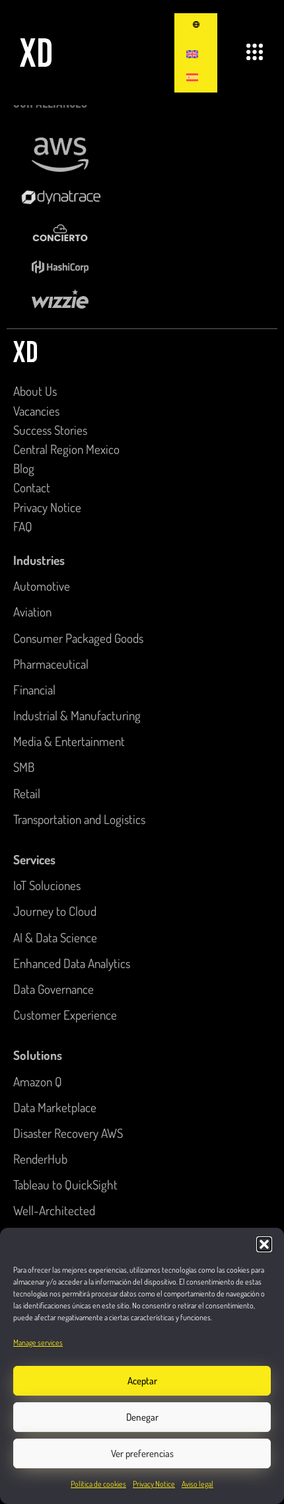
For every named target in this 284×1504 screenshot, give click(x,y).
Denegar (142, 1417)
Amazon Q (37, 1081)
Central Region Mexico (66, 449)
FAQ (22, 526)
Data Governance (53, 989)
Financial (34, 689)
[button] (264, 1244)
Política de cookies (98, 1484)
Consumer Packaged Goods (78, 638)
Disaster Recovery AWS (68, 1133)
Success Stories (50, 430)
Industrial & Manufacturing (77, 715)
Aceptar (142, 1380)
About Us (35, 391)
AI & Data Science (55, 937)
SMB (23, 767)
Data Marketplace (54, 1107)
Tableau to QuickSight (65, 1184)
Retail (26, 793)
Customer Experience (65, 1014)
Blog (23, 468)
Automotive (41, 586)
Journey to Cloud (54, 911)
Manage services (38, 1342)
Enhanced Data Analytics (71, 963)
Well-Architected (54, 1210)
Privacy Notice (154, 1484)
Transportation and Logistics (79, 819)
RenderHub (40, 1158)
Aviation (32, 611)
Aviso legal (197, 1484)
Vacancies (36, 410)
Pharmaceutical (51, 664)
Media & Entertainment (69, 741)
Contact (31, 487)
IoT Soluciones (47, 885)
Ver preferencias (142, 1453)
